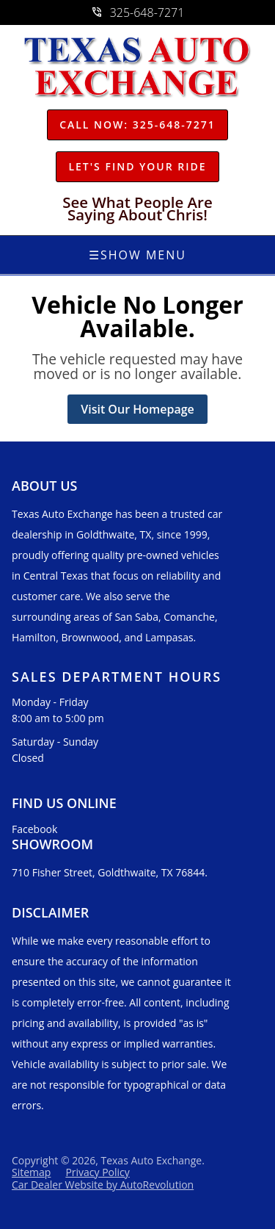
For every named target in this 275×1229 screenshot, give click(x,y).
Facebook (34, 829)
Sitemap (31, 1172)
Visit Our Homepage (137, 409)
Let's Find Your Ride (137, 166)
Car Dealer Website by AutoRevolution (103, 1185)
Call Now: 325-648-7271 (137, 124)
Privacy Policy (97, 1172)
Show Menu (137, 255)
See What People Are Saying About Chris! (137, 208)
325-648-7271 (138, 12)
